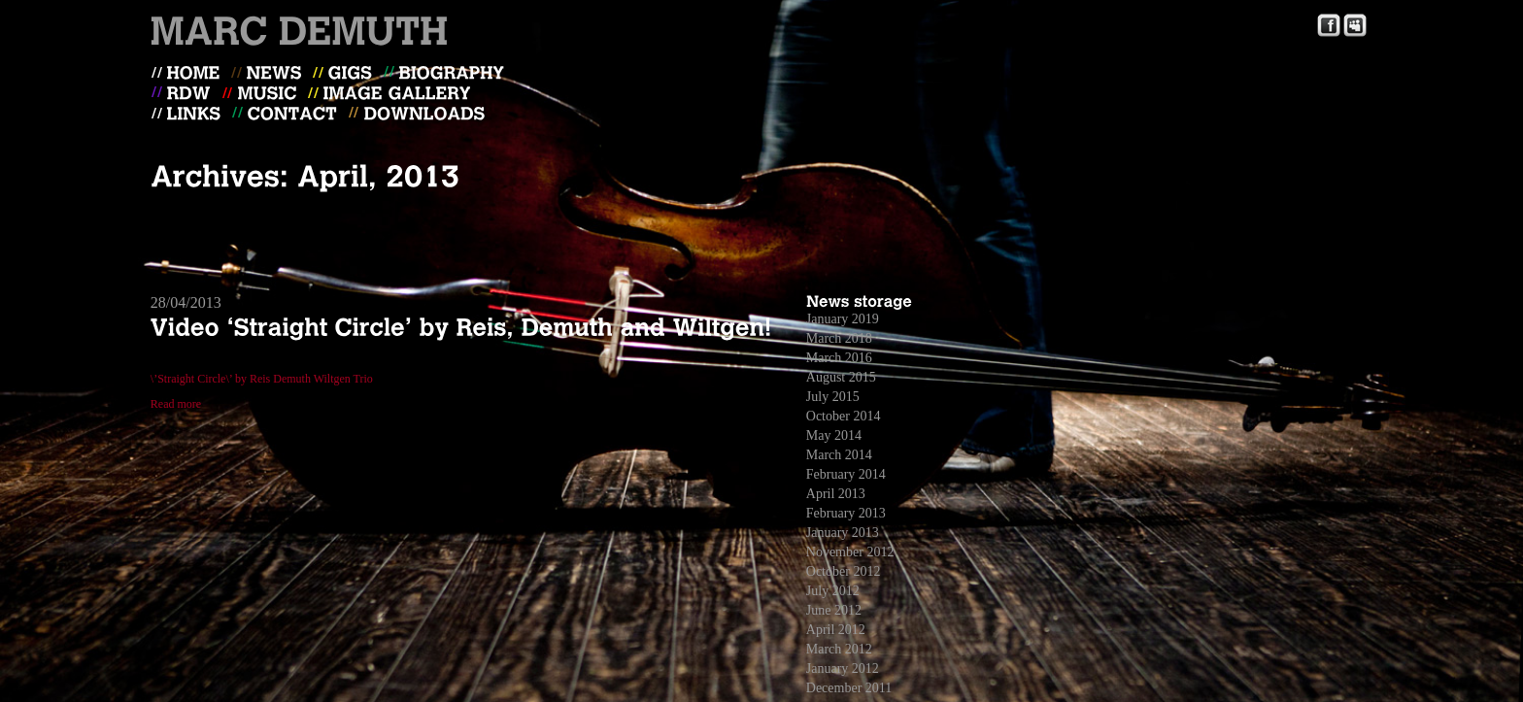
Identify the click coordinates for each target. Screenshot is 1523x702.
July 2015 (833, 396)
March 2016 (839, 358)
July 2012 (833, 591)
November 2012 (850, 552)
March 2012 (839, 649)
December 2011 (849, 688)
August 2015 (841, 377)
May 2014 (834, 435)
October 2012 (843, 571)
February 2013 (846, 513)
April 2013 (835, 493)
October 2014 (843, 416)
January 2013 (842, 532)
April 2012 (835, 629)
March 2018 (839, 338)
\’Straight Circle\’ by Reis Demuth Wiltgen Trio (262, 378)
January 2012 (842, 668)
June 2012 (834, 610)
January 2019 (842, 319)
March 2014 (839, 455)
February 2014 (846, 474)
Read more (176, 404)
